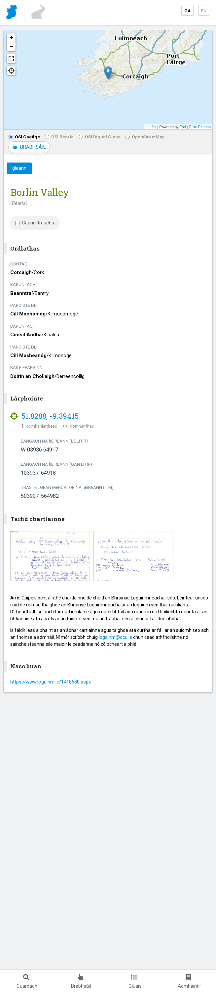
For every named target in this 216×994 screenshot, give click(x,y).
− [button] (11, 47)
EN (203, 10)
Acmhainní (189, 981)
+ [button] (11, 38)
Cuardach (27, 981)
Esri (183, 127)
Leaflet (150, 127)
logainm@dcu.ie (115, 637)
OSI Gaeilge (24, 136)
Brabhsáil (81, 981)
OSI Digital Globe (100, 136)
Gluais (135, 981)
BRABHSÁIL (29, 147)
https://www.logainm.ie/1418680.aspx (50, 682)
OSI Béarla (59, 136)
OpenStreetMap (145, 136)
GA (187, 10)
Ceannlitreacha (34, 223)
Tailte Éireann (200, 127)
